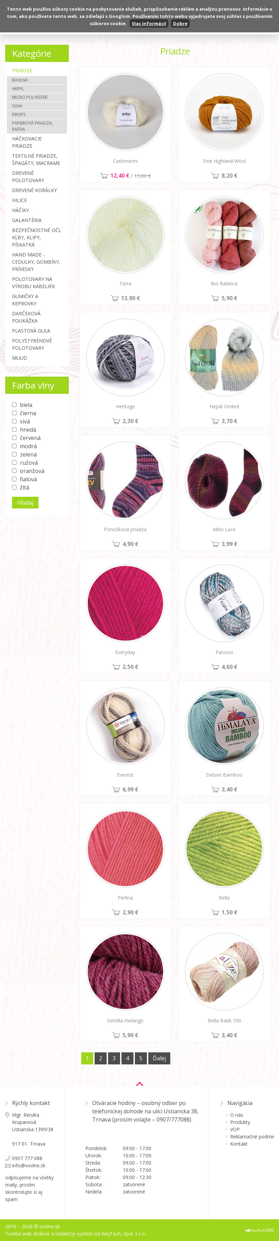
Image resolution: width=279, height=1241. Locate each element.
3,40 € (229, 789)
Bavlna (20, 80)
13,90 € (130, 298)
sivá (25, 421)
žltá (24, 487)
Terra (125, 283)
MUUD (19, 358)
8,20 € (229, 175)
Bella (224, 897)
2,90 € (130, 912)
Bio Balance (224, 283)
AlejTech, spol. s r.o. (123, 1233)
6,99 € (130, 789)
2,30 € (130, 421)
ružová (29, 462)
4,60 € (229, 667)
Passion (224, 652)
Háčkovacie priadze (27, 142)
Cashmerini (125, 161)
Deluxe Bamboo (224, 774)
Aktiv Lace (224, 529)
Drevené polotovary (28, 176)
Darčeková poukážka (26, 317)
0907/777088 (173, 1119)
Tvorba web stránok (27, 1233)
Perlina (125, 897)
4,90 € (130, 544)
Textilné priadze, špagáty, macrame (36, 159)
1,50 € (229, 912)
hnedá (28, 429)
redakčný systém (74, 1233)
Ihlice (19, 200)
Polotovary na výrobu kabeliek (33, 283)
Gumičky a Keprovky (25, 300)
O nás (236, 1115)
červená (30, 438)
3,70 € (229, 421)
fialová (28, 479)
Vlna (17, 106)
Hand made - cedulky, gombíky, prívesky (36, 261)
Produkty (240, 1122)
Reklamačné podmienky (252, 1136)
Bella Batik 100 (224, 1020)
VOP (235, 1129)
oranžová (32, 471)
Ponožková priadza (125, 529)
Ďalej (159, 1058)
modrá (28, 446)
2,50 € (130, 667)
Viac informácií (149, 23)
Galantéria (27, 220)
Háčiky (20, 210)
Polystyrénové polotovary (32, 344)
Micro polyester (29, 97)
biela (26, 405)
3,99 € (229, 544)
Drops (18, 114)
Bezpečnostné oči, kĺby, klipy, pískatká (36, 237)
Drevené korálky (34, 190)
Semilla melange (125, 1020)
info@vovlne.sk (28, 1165)
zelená (28, 454)
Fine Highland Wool (224, 161)
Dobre (180, 23)
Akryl (18, 89)
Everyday (125, 652)
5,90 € (229, 298)
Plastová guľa (31, 330)
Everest (125, 774)
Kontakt (239, 1143)
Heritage (125, 406)
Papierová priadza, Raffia (32, 126)
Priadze (22, 70)
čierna (28, 413)
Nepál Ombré (224, 406)
